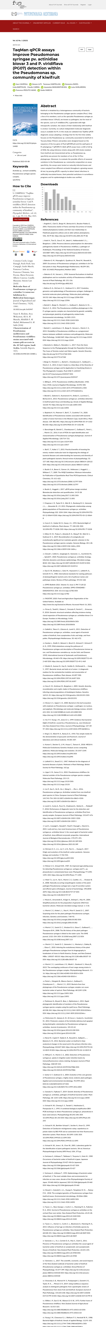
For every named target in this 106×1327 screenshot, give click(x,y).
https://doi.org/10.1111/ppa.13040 (76, 1098)
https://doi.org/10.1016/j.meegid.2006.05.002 (60, 919)
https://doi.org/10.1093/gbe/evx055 (56, 858)
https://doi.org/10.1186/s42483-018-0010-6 (62, 973)
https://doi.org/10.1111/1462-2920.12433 (59, 320)
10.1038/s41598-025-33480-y (25, 354)
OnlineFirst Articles (42, 23)
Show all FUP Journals (72, 4)
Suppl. (90, 49)
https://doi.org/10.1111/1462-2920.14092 (59, 1199)
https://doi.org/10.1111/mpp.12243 (78, 337)
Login (90, 4)
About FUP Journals (56, 4)
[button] (17, 95)
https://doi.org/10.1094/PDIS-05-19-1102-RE (66, 425)
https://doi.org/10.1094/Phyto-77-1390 (66, 875)
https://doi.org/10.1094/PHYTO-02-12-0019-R (73, 1050)
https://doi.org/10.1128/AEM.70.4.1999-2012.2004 (62, 1087)
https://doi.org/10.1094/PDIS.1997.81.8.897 (59, 678)
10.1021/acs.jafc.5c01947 (23, 309)
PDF (82, 49)
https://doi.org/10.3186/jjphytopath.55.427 (59, 1165)
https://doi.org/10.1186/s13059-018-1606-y (59, 546)
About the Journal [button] (21, 23)
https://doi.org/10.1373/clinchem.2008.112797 (60, 481)
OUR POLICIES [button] (84, 23)
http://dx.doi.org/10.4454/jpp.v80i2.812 (58, 283)
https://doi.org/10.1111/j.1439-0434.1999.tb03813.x (70, 729)
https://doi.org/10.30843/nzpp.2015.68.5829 (69, 1233)
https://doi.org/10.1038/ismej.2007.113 (58, 939)
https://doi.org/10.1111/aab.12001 (65, 405)
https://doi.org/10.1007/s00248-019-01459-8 (69, 563)
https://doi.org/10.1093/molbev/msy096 (58, 754)
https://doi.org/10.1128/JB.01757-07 (62, 892)
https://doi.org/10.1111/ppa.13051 (56, 993)
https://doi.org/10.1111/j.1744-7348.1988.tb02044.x (63, 1323)
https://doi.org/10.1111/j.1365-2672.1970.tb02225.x (63, 388)
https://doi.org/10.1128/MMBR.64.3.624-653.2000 (62, 715)
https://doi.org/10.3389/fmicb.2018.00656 (59, 621)
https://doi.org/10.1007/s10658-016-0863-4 (59, 801)
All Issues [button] (71, 23)
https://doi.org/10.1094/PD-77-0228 (78, 529)
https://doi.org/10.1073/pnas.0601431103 (71, 253)
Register (83, 4)
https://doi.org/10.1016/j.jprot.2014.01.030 (59, 1030)
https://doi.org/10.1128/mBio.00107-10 (76, 956)
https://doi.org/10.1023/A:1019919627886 (59, 1067)
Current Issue (59, 23)
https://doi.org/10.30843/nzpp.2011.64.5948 (60, 1253)
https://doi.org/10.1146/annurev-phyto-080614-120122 (71, 462)
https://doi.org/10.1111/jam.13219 (56, 442)
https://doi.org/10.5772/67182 (54, 357)
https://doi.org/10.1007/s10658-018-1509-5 (59, 818)
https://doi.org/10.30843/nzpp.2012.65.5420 (60, 1216)
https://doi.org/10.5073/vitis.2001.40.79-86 (71, 236)
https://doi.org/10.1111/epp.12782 (56, 594)
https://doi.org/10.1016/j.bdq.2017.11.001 (59, 495)
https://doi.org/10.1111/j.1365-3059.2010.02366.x (72, 1010)
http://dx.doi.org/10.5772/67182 (55, 354)
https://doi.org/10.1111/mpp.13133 (56, 781)
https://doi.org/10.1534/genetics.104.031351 (69, 695)
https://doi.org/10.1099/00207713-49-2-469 (69, 661)
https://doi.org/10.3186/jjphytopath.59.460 (63, 1185)
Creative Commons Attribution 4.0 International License (24, 244)
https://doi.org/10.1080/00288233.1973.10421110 (62, 1310)
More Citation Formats (21, 219)
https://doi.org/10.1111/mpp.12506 (66, 297)
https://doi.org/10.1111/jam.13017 (56, 445)
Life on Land (21, 155)
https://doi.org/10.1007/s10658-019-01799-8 (74, 1296)
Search (16, 29)
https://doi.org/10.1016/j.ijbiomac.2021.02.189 (60, 841)
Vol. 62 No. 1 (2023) (20, 40)
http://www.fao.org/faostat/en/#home (57, 604)
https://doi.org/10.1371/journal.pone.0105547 (60, 377)
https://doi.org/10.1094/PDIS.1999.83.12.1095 (60, 1141)
